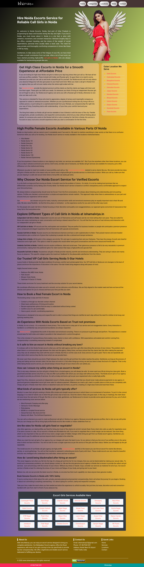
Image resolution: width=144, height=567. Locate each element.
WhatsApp (108, 565)
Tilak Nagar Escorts (45, 525)
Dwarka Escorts (62, 524)
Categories (92, 4)
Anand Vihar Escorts (98, 517)
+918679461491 (36, 565)
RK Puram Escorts (115, 525)
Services (105, 545)
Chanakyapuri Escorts (80, 525)
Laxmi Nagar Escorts (80, 517)
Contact (123, 4)
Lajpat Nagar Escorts (62, 509)
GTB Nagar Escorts (27, 517)
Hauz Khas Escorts (116, 502)
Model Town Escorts (80, 509)
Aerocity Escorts (80, 501)
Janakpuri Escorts (27, 525)
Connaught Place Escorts (27, 502)
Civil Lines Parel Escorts (98, 509)
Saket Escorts (27, 508)
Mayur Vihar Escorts (62, 517)
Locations (104, 4)
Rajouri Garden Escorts (116, 517)
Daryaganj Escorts (98, 502)
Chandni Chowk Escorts (62, 502)
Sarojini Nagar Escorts (98, 525)
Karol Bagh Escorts (45, 502)
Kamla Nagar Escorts (116, 509)
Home (82, 4)
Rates (114, 4)
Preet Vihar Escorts (45, 517)
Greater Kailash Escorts (44, 509)
